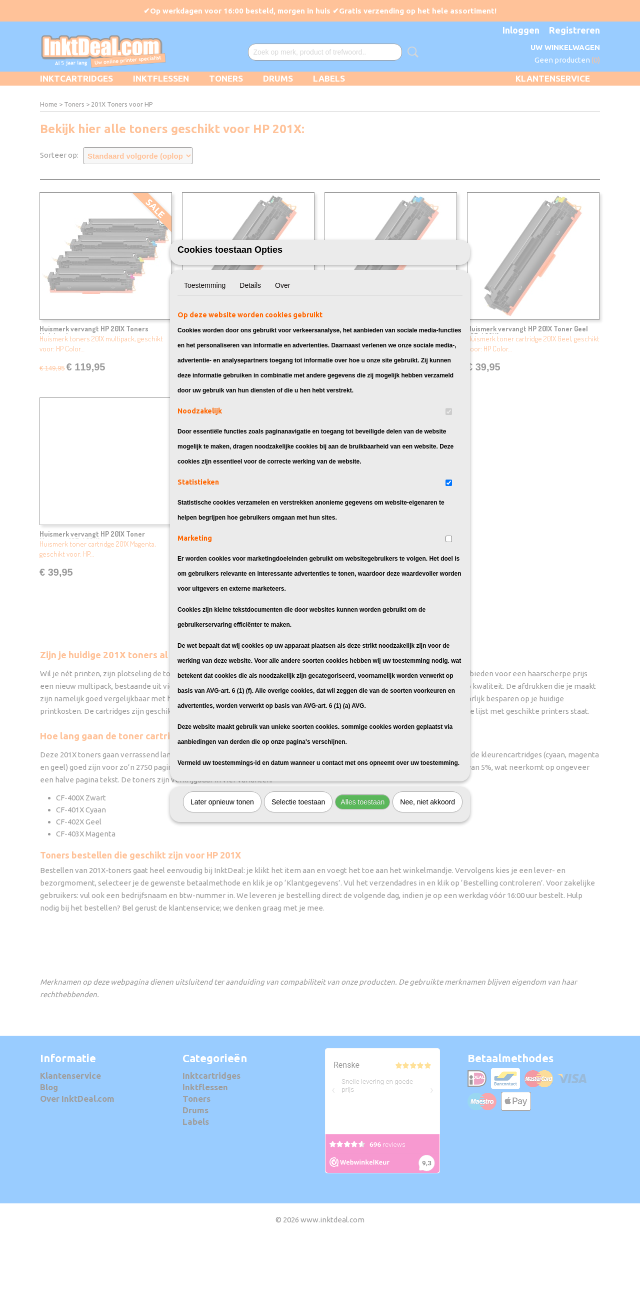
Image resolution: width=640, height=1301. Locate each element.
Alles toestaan (362, 857)
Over (282, 340)
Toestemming (205, 340)
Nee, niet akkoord (427, 857)
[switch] (449, 467)
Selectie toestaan (298, 857)
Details (250, 340)
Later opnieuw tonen (222, 857)
